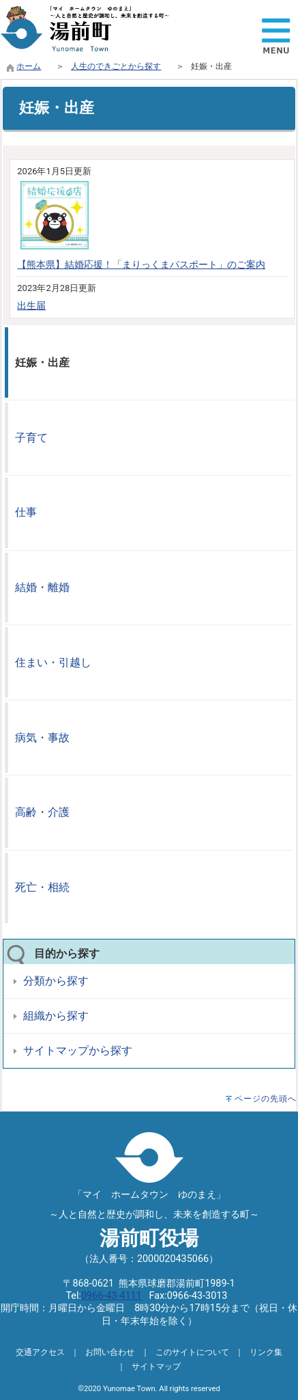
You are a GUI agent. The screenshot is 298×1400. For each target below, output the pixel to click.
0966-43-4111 (111, 1296)
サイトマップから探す (77, 1050)
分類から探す (56, 980)
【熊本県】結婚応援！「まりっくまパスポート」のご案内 (141, 265)
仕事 (26, 512)
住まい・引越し (53, 662)
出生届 (31, 306)
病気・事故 (42, 737)
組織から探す (56, 1015)
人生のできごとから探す (116, 66)
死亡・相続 (42, 887)
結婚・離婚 (42, 587)
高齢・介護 (42, 812)
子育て (31, 437)
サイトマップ (156, 1366)
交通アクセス (40, 1352)
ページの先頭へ (266, 1098)
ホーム (28, 66)
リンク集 (266, 1352)
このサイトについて (192, 1352)
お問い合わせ (109, 1352)
